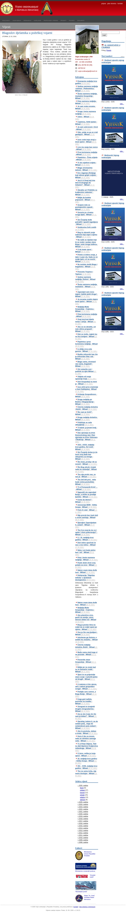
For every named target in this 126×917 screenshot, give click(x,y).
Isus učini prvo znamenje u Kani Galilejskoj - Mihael (86, 389)
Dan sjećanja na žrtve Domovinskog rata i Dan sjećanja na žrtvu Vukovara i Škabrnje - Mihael (86, 437)
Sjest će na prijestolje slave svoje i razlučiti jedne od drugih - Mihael (86, 678)
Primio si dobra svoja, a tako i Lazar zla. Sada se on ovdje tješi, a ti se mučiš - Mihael (86, 258)
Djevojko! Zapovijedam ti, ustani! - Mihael (85, 525)
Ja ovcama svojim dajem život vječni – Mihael (86, 301)
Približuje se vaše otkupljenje (84, 423)
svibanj (82, 790)
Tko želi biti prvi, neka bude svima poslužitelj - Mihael (85, 482)
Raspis (108, 50)
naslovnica (6, 20)
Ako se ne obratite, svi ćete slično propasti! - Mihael (85, 329)
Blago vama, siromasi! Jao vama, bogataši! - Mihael (85, 364)
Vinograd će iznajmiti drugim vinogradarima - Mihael (85, 708)
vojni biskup (17, 20)
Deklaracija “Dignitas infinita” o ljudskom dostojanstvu (85, 577)
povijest (72, 20)
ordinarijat (27, 20)
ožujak (82, 795)
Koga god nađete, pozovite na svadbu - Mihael (83, 701)
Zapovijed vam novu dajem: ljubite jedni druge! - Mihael (86, 294)
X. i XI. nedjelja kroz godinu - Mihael (86, 538)
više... (122, 104)
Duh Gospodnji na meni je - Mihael (86, 383)
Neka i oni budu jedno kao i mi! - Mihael (85, 552)
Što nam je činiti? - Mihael (84, 413)
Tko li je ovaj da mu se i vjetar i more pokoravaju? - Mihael (86, 532)
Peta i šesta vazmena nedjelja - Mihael (86, 558)
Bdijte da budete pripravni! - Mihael (85, 200)
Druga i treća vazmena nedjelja (85, 112)
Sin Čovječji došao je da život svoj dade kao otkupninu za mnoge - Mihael (86, 455)
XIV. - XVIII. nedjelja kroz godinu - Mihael (86, 767)
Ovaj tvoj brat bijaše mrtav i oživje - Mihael (85, 321)
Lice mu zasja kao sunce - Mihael (86, 148)
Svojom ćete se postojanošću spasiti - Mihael (84, 207)
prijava (103, 3)
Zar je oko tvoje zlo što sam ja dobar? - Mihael (86, 716)
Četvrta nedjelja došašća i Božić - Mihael (86, 408)
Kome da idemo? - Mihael (83, 501)
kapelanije (37, 20)
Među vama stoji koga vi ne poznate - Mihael (86, 654)
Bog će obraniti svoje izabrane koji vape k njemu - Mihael (86, 234)
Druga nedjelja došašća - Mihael (86, 418)
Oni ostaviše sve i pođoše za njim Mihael (86, 371)
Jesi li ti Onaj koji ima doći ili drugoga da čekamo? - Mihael (85, 183)
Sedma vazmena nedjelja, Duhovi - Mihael (85, 279)
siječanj (82, 800)
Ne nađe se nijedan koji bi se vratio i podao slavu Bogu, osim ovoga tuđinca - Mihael (86, 243)
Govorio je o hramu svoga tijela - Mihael (86, 214)
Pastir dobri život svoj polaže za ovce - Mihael (86, 565)
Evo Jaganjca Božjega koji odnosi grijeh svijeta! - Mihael (86, 175)
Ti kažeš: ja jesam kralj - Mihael (86, 429)
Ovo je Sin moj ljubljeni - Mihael (86, 633)
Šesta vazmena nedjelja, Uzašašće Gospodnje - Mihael (86, 96)
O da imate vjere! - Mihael (83, 250)
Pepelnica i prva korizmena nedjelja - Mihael (86, 344)
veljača (82, 797)
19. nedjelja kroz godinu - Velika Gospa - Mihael (86, 761)
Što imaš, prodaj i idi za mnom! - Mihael (86, 463)
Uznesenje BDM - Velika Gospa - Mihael (86, 506)
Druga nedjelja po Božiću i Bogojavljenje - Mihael (85, 401)
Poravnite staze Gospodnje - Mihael (85, 662)
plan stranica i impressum (87, 907)
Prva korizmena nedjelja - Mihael (86, 153)
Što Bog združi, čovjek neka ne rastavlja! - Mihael (86, 469)
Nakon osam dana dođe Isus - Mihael (86, 571)
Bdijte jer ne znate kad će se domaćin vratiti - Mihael (85, 669)
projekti (63, 20)
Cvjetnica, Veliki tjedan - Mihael (86, 123)
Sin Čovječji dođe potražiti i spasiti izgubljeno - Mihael (86, 222)
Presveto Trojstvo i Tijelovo (84, 273)
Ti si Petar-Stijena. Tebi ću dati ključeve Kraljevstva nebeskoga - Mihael (86, 747)
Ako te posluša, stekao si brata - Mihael (86, 732)
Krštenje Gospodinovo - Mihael (86, 395)
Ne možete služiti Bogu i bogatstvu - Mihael (86, 266)
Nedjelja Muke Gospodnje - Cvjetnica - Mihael (85, 309)
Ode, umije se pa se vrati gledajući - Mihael (86, 134)
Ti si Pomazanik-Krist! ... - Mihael (86, 488)
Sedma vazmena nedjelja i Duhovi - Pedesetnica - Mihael (86, 88)
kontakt (120, 3)
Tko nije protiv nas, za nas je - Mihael (85, 475)
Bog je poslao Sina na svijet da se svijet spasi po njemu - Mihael (86, 627)
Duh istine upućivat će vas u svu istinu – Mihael (85, 545)
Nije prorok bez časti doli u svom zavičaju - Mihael (86, 517)
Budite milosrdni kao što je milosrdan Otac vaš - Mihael (86, 356)
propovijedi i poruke (51, 20)
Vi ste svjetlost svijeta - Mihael (86, 164)
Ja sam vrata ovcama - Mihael (85, 107)
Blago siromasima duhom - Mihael (86, 169)
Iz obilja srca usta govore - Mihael (86, 350)
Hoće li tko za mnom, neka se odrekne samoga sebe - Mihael (85, 738)
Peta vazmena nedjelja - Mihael (86, 102)
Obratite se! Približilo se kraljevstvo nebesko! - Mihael (86, 192)
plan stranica (111, 3)
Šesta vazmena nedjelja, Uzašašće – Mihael (86, 286)
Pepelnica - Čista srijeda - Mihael (86, 158)
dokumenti (80, 20)
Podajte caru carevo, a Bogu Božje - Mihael (86, 694)
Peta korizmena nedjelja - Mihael (86, 315)
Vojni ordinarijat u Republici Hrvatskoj (27, 8)
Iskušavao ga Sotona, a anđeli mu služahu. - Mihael (86, 639)
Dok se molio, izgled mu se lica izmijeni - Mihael (86, 336)
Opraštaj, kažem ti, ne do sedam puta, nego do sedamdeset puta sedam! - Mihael (86, 724)
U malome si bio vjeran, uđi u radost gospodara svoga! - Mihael (86, 686)
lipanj (82, 788)
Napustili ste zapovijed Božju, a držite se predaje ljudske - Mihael (86, 494)
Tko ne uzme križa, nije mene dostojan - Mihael (86, 773)
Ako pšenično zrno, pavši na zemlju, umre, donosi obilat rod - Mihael (85, 618)
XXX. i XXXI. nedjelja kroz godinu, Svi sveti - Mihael (84, 447)
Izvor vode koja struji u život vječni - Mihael (86, 142)
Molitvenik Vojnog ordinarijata (110, 156)
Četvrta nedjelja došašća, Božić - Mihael (86, 647)
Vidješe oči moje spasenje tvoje (85, 378)
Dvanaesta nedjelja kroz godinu (86, 82)
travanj (82, 793)
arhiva (122, 56)
